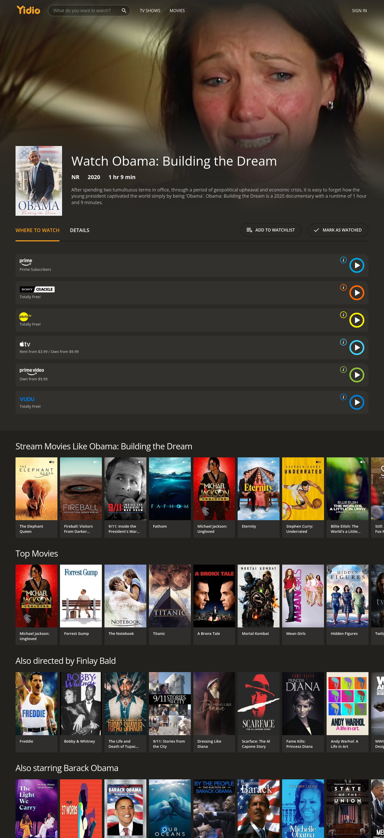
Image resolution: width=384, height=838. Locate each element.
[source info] (342, 260)
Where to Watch (37, 230)
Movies (177, 10)
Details (79, 230)
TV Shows (150, 10)
